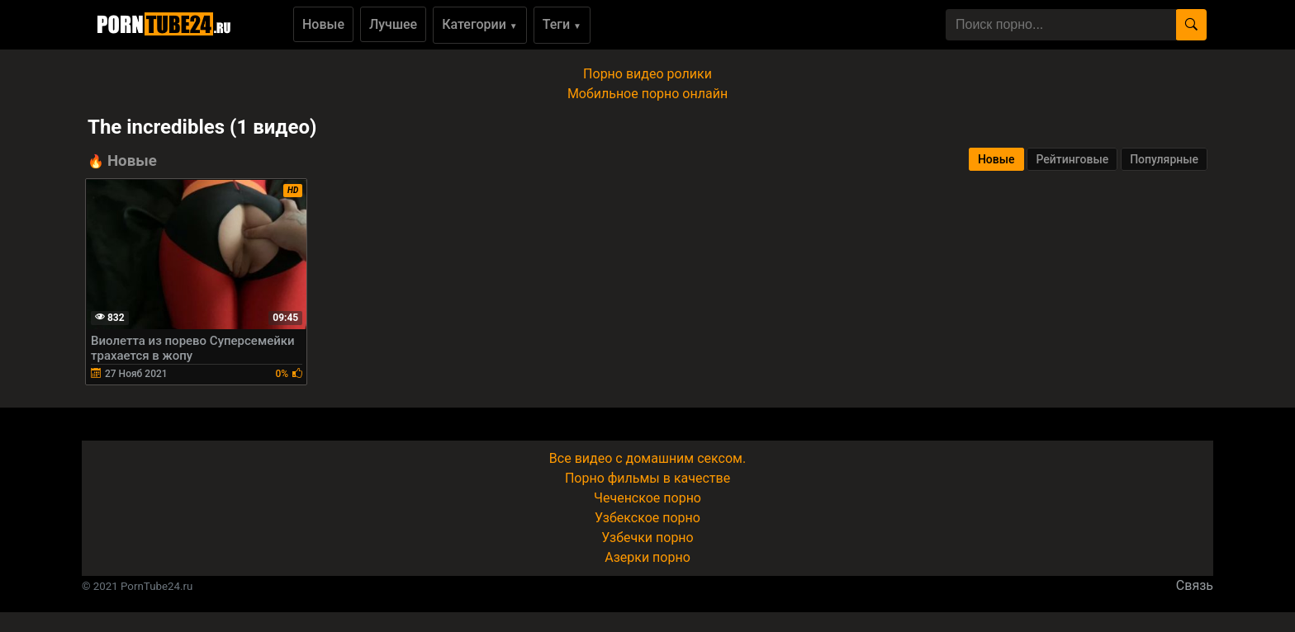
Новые (323, 24)
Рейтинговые (1072, 159)
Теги (562, 24)
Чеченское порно (647, 498)
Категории (480, 24)
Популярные (1164, 159)
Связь (1194, 585)
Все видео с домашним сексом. (647, 458)
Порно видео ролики (647, 74)
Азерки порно (647, 557)
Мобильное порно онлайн (647, 93)
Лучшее (393, 24)
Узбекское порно (647, 518)
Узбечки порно (647, 537)
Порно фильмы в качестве (647, 478)
